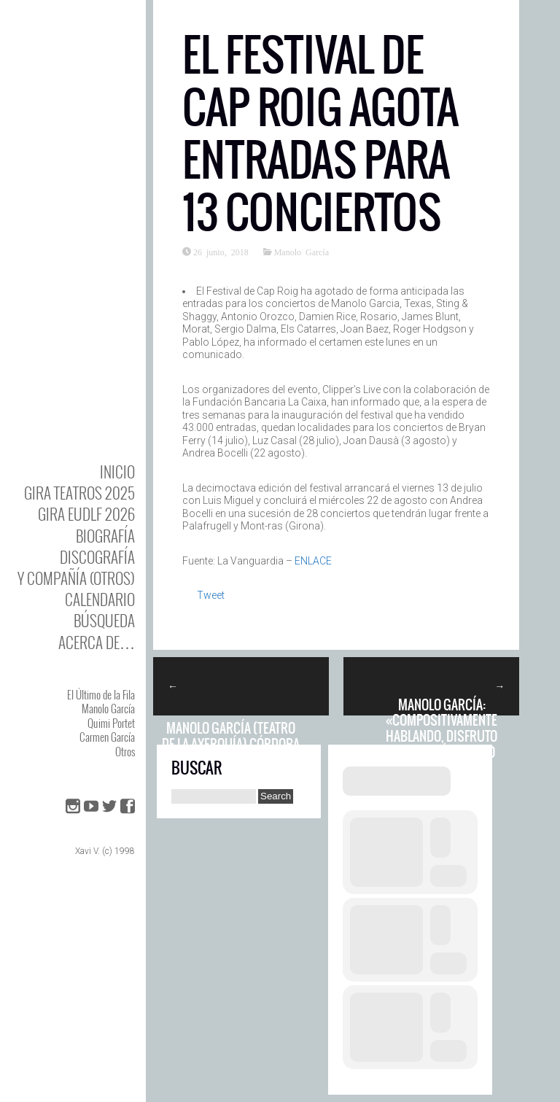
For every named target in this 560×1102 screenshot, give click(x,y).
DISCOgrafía (97, 557)
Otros (125, 751)
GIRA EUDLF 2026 (86, 514)
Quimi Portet (111, 723)
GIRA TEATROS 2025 (79, 492)
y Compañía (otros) (76, 578)
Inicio (117, 471)
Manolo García (108, 708)
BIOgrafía (105, 535)
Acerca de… (96, 642)
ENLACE (313, 561)
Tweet (211, 595)
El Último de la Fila (101, 694)
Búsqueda (104, 620)
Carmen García (107, 737)
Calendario (100, 599)
